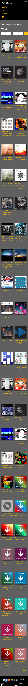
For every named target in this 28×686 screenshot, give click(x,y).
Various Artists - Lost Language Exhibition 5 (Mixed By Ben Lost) (7, 212)
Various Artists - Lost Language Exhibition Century (20, 341)
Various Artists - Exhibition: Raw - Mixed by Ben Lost (21, 133)
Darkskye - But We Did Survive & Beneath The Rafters (7, 613)
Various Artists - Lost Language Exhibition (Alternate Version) (7, 133)
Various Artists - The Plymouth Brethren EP (7, 587)
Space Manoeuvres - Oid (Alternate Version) (20, 81)
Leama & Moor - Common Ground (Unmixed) (7, 55)
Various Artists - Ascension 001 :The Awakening (7, 292)
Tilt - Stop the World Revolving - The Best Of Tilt (20, 238)
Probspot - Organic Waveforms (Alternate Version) (7, 81)
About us (12, 682)
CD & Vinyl (5, 13)
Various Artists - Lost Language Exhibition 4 (20, 367)
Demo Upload (6, 683)
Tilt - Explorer (7, 441)
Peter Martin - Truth (20, 290)
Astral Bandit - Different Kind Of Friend (7, 663)
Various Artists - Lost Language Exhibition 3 (20, 393)
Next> (25, 670)
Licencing (14, 683)
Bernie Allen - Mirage (20, 211)
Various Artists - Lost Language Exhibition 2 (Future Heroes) (20, 107)
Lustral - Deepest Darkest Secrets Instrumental (7, 159)
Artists (3, 10)
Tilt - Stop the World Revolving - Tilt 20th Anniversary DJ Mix (7, 238)
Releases (4, 7)
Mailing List (20, 682)
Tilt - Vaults (7, 366)
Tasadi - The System (7, 340)
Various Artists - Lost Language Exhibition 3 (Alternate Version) (20, 55)
